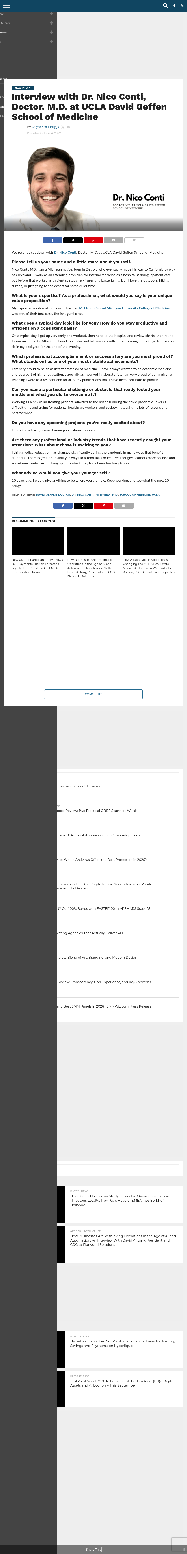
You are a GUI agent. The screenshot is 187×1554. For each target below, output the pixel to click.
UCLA (156, 494)
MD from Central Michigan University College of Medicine (124, 308)
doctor (64, 494)
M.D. (115, 494)
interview (103, 494)
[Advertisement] (93, 45)
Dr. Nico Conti (65, 252)
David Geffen (46, 494)
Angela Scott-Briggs (45, 127)
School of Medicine (135, 494)
